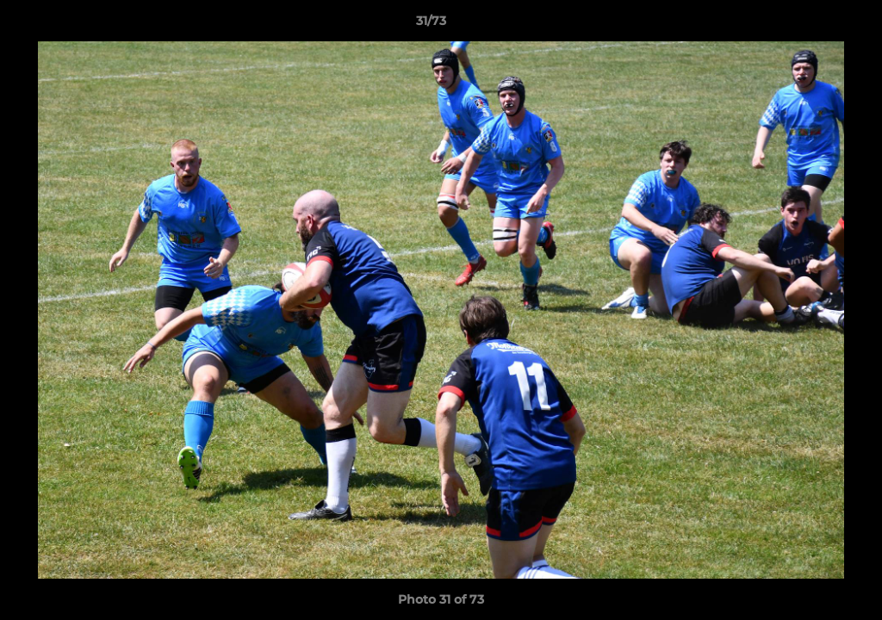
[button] (809, 25)
